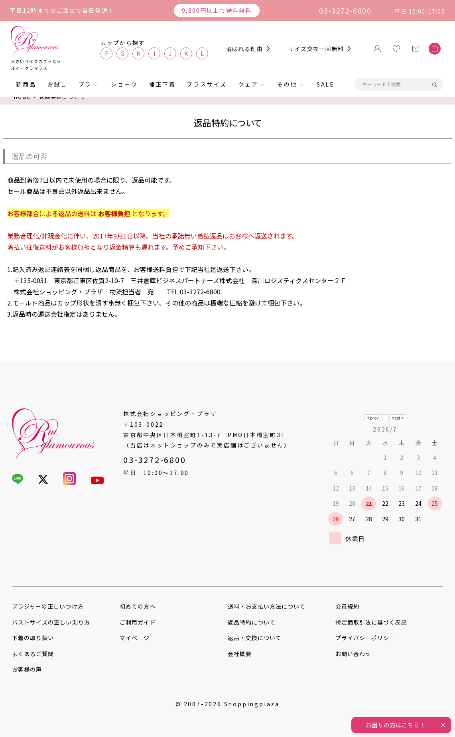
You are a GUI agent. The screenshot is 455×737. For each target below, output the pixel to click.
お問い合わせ (353, 654)
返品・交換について (255, 638)
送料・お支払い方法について (267, 606)
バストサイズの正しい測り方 (51, 622)
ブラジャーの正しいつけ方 (48, 606)
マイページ (135, 638)
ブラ (85, 84)
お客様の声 (27, 669)
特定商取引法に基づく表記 (371, 622)
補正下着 (162, 84)
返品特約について (252, 622)
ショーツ (124, 84)
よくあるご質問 (33, 654)
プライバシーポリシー (365, 638)
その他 (287, 84)
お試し (57, 84)
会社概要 (240, 654)
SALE (326, 84)
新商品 (26, 84)
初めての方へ (138, 606)
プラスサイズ (207, 84)
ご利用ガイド (138, 622)
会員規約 (347, 606)
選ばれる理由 (244, 49)
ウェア (248, 84)
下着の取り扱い (33, 638)
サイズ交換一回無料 (316, 49)
